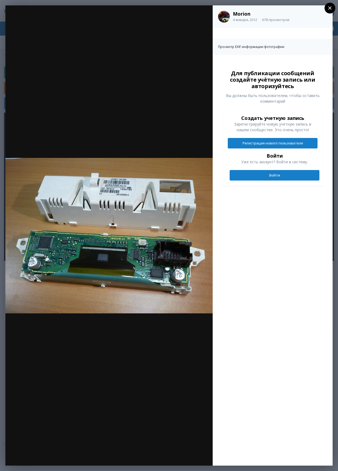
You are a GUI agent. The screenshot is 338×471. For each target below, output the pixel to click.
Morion (241, 14)
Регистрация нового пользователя (273, 143)
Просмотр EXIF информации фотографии (251, 46)
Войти (274, 175)
